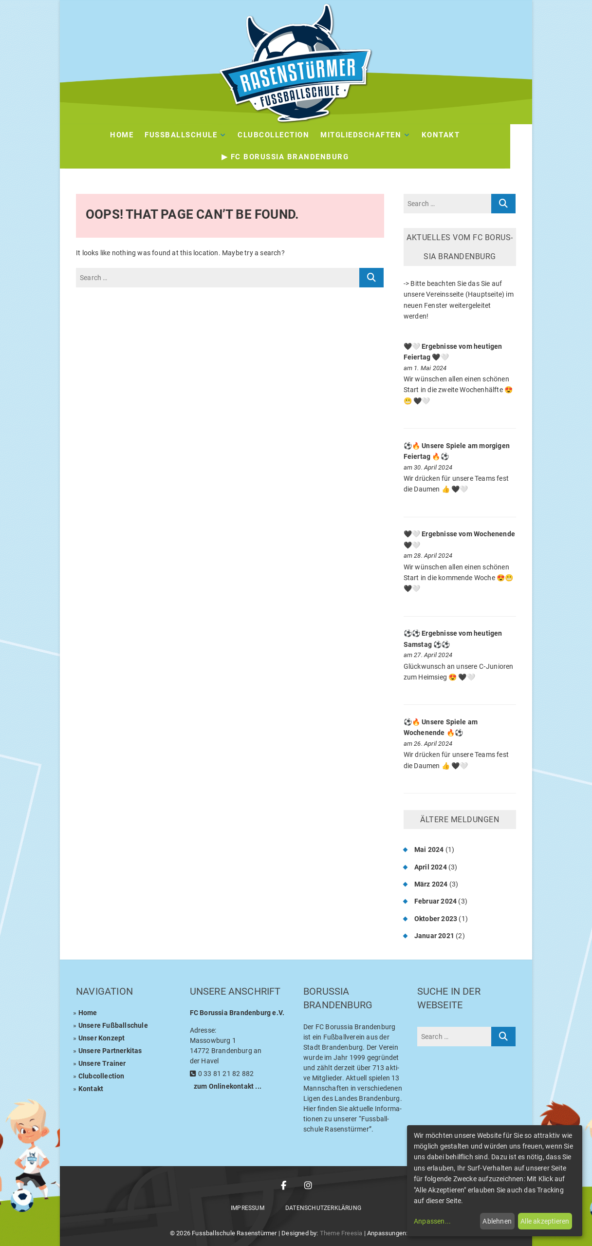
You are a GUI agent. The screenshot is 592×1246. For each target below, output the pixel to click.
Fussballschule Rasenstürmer (234, 1233)
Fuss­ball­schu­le (192, 135)
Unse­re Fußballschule (113, 1025)
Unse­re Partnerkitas (110, 1051)
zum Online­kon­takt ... (227, 1086)
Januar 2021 (434, 936)
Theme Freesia (341, 1233)
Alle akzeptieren (544, 1221)
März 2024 (431, 884)
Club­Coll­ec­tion (284, 135)
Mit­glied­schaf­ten (372, 135)
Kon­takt (452, 135)
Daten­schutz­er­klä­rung (323, 1208)
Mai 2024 (429, 849)
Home (133, 135)
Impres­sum (247, 1208)
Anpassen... (432, 1221)
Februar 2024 (435, 901)
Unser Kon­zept (101, 1038)
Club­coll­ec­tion (101, 1076)
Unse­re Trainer (102, 1063)
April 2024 (430, 867)
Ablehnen (497, 1221)
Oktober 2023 (435, 919)
